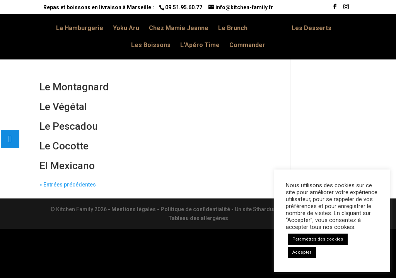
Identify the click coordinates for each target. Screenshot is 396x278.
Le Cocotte (64, 146)
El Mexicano (67, 165)
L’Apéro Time (200, 45)
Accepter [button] (301, 252)
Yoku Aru (126, 28)
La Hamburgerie (79, 28)
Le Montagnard (74, 87)
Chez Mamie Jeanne (178, 28)
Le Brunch (233, 28)
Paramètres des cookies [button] (317, 239)
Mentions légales (133, 209)
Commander (247, 45)
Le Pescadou (68, 126)
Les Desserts (311, 28)
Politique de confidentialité (195, 209)
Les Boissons (151, 45)
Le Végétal (63, 106)
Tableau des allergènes (198, 218)
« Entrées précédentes (67, 184)
